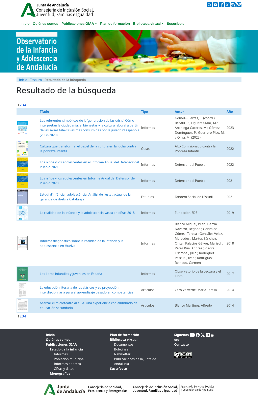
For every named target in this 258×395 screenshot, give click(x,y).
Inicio (23, 80)
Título (44, 111)
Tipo (144, 111)
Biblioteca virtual (123, 339)
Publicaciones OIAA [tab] (61, 344)
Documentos (123, 344)
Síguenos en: (181, 337)
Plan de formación (124, 335)
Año (230, 111)
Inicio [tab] (25, 24)
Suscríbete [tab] (175, 24)
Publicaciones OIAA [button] (77, 24)
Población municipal (69, 359)
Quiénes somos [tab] (45, 24)
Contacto (181, 344)
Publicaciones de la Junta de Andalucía (135, 361)
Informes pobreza (67, 364)
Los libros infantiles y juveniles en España (71, 274)
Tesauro (36, 80)
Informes (61, 354)
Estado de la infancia (66, 349)
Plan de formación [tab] (115, 24)
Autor (179, 111)
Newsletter (122, 354)
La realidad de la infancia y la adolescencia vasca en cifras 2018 (87, 212)
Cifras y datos (64, 368)
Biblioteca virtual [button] (147, 24)
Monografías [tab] (60, 373)
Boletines (121, 349)
